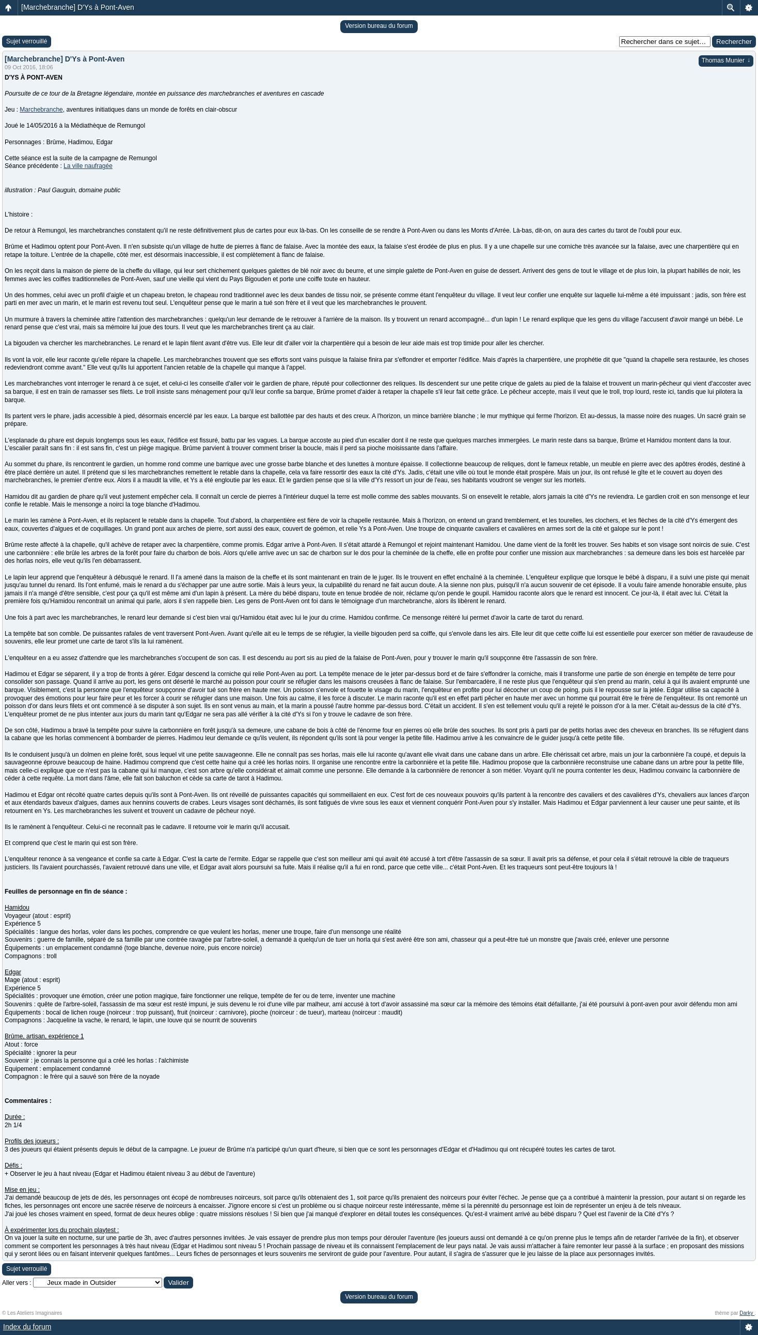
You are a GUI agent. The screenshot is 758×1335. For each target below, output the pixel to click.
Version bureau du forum (379, 25)
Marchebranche (41, 109)
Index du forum (27, 1327)
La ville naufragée (88, 166)
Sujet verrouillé (26, 41)
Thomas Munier (726, 60)
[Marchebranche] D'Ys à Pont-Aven (77, 7)
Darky (746, 1313)
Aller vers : (16, 1282)
